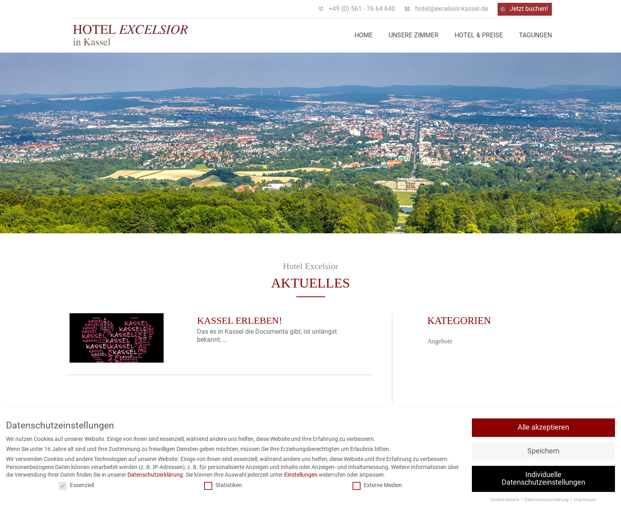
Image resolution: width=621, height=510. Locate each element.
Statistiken (223, 485)
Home (364, 35)
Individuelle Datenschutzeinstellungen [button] (543, 479)
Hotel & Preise (479, 35)
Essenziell (76, 485)
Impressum (585, 499)
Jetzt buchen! (529, 8)
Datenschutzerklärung (155, 474)
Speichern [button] (543, 451)
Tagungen (535, 35)
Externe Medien (377, 485)
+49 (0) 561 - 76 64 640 (362, 8)
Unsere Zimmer (414, 35)
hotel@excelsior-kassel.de (451, 8)
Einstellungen (301, 474)
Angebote (439, 341)
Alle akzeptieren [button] (543, 427)
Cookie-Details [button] (505, 499)
